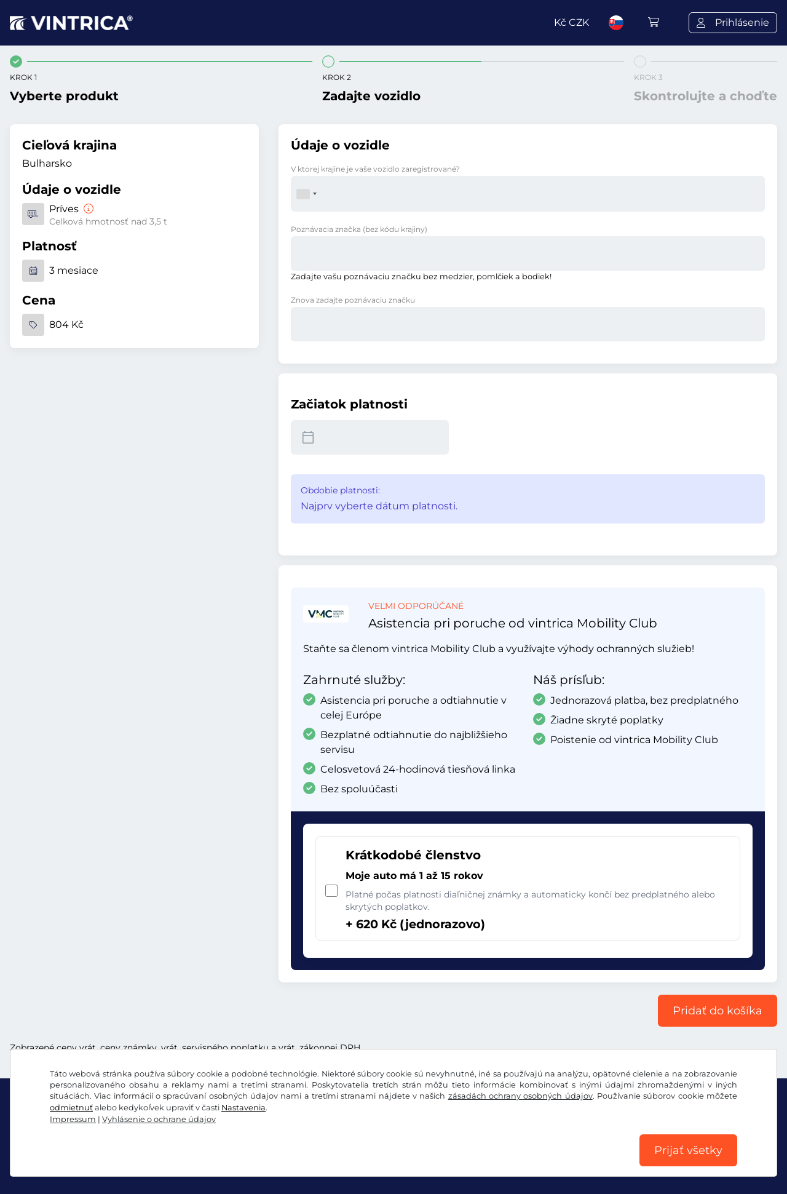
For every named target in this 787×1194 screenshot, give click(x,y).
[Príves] (87, 209)
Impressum (73, 1119)
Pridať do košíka (717, 1010)
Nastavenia (243, 1107)
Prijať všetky (688, 1150)
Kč (571, 22)
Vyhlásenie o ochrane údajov (159, 1119)
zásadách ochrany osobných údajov (520, 1095)
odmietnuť (71, 1107)
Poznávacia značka (359, 229)
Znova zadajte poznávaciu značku (353, 299)
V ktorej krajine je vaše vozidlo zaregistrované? (375, 168)
